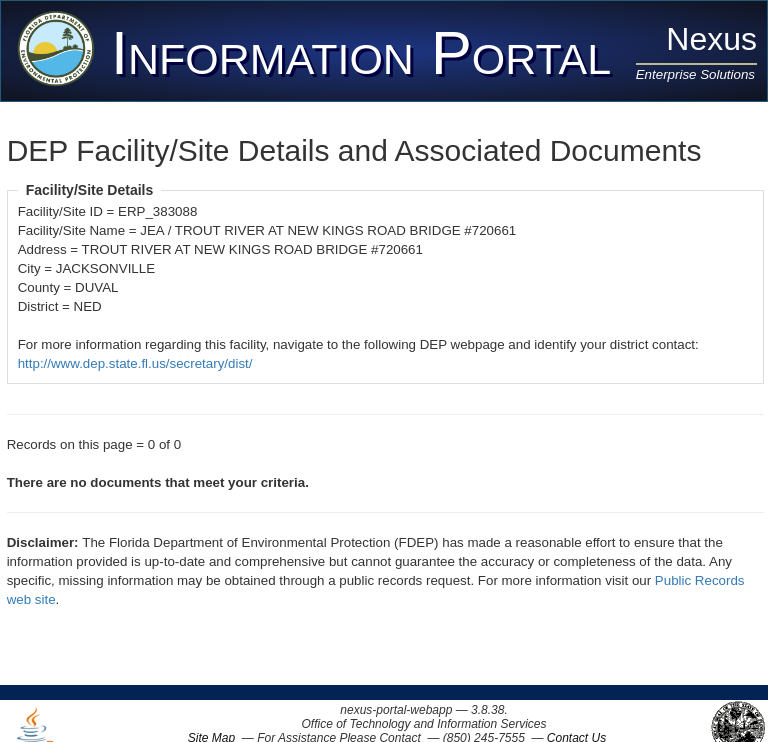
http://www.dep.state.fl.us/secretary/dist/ (135, 363)
